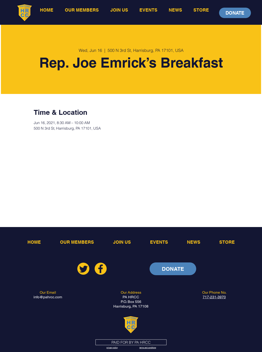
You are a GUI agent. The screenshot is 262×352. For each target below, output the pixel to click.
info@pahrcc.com (47, 297)
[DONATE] (235, 13)
